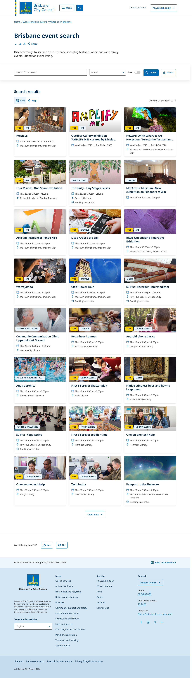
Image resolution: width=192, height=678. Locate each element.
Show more (95, 514)
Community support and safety (71, 607)
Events (100, 597)
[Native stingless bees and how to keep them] (150, 380)
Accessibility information (59, 661)
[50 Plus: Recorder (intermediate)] (150, 282)
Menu (67, 7)
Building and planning (66, 597)
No (61, 545)
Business (59, 602)
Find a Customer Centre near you (155, 614)
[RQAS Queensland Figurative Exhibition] (150, 232)
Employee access (35, 661)
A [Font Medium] (20, 44)
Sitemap (19, 661)
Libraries (101, 602)
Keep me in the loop (163, 562)
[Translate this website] (33, 626)
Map (32, 100)
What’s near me (105, 586)
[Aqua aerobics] (40, 378)
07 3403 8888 (144, 594)
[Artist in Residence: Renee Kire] (40, 230)
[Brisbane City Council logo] (34, 8)
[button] (32, 43)
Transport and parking (66, 640)
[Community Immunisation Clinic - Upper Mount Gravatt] (40, 331)
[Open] (123, 72)
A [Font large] (24, 43)
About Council (62, 645)
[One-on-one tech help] (150, 427)
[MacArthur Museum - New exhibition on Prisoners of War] (150, 180)
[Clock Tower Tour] (95, 282)
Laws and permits (64, 624)
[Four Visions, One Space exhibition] (40, 181)
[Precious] (40, 128)
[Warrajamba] (40, 280)
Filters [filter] (168, 72)
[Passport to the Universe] (150, 481)
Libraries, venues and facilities (70, 629)
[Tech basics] (95, 477)
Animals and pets (64, 586)
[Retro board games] (95, 329)
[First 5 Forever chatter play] (95, 378)
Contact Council (138, 7)
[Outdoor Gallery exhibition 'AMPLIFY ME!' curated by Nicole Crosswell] (95, 128)
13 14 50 (142, 604)
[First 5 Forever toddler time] (95, 427)
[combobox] (103, 72)
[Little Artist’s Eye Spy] (95, 230)
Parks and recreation (66, 634)
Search (150, 72)
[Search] (79, 8)
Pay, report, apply (164, 7)
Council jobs (103, 607)
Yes (47, 545)
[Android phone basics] (150, 329)
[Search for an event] (50, 72)
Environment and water (67, 613)
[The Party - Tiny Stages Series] (95, 183)
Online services (63, 580)
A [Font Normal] (16, 44)
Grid (20, 100)
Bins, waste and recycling (68, 591)
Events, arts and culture (67, 618)
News (99, 591)
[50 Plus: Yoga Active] (40, 429)
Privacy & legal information (89, 661)
